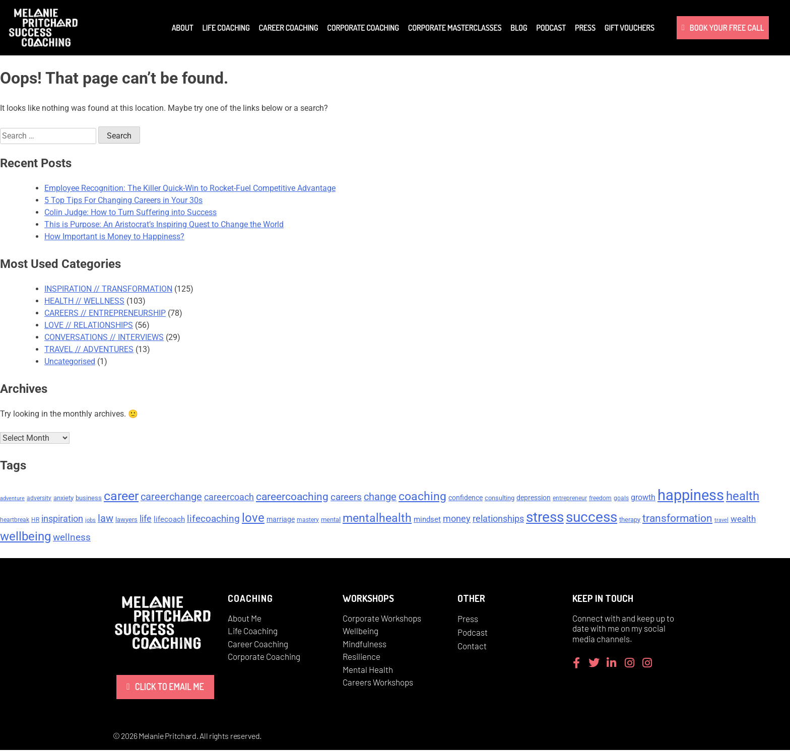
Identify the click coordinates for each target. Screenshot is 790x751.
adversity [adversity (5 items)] (39, 499)
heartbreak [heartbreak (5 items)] (14, 520)
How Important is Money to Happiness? (114, 236)
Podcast (551, 28)
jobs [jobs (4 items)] (90, 521)
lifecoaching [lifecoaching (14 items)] (213, 519)
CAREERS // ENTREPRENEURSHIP (105, 313)
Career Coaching (288, 28)
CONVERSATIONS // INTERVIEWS (104, 337)
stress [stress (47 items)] (545, 518)
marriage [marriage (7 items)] (281, 520)
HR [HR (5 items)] (35, 520)
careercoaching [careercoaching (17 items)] (292, 498)
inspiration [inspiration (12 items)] (62, 519)
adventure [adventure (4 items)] (12, 499)
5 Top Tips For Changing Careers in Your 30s (123, 200)
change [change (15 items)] (380, 498)
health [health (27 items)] (742, 497)
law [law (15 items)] (105, 519)
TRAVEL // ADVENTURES (89, 349)
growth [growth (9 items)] (643, 498)
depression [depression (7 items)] (533, 499)
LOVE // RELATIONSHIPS (88, 325)
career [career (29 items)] (121, 497)
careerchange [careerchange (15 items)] (171, 498)
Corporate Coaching (363, 28)
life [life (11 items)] (146, 520)
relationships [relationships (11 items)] (498, 520)
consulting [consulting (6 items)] (499, 499)
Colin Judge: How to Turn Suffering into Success (130, 212)
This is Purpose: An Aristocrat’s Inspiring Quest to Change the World (164, 224)
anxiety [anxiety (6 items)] (63, 499)
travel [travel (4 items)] (721, 521)
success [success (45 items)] (591, 518)
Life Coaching (225, 28)
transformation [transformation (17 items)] (677, 519)
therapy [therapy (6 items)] (629, 520)
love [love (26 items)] (253, 519)
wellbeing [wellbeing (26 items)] (25, 537)
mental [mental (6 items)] (331, 520)
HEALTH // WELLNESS (84, 301)
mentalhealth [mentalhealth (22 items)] (377, 519)
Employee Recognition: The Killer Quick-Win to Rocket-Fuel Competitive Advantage (190, 188)
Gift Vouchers (629, 28)
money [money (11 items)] (457, 520)
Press (585, 28)
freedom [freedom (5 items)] (600, 499)
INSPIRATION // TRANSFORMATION (108, 289)
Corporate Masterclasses (454, 28)
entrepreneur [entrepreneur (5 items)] (570, 499)
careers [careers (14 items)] (346, 498)
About (182, 28)
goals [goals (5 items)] (621, 499)
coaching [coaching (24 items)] (422, 497)
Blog (518, 28)
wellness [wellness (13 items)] (72, 538)
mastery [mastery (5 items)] (308, 520)
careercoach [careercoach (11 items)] (229, 498)
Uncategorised (69, 361)
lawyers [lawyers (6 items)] (126, 520)
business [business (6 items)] (89, 499)
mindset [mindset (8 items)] (427, 520)
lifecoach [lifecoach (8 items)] (169, 520)
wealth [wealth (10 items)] (743, 520)
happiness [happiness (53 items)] (690, 496)
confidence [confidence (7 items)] (465, 499)
